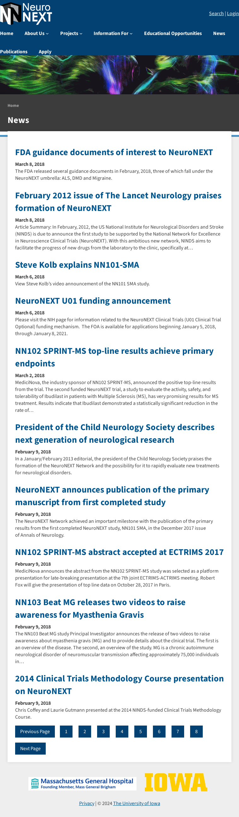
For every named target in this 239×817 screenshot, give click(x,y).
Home (13, 105)
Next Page (30, 748)
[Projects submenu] (81, 33)
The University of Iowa (136, 803)
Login (233, 13)
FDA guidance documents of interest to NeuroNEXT (114, 152)
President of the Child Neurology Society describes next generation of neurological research (114, 433)
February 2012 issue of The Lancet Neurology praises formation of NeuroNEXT (118, 201)
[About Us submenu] (47, 33)
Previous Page (35, 731)
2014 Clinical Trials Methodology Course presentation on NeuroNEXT (119, 684)
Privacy (86, 803)
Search (216, 13)
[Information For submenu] (131, 33)
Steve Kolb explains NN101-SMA (77, 265)
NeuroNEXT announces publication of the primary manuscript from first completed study (112, 496)
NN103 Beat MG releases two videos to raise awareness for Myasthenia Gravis (100, 608)
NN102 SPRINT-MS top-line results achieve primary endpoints (114, 357)
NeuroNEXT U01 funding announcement (93, 301)
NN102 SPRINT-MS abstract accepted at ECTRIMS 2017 (119, 552)
